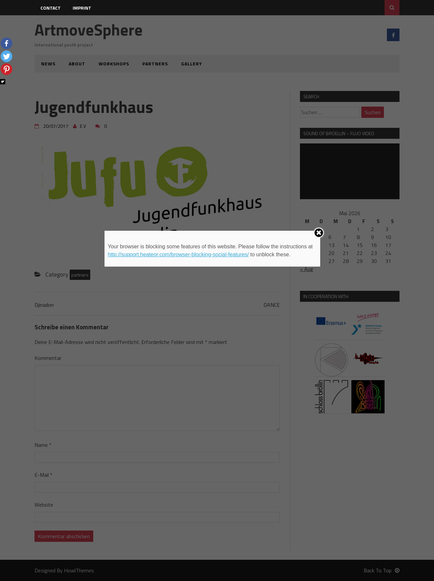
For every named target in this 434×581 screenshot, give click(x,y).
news (48, 63)
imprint (82, 7)
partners (155, 63)
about (77, 63)
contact (50, 7)
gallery (191, 63)
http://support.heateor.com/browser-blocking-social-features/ (178, 254)
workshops (114, 63)
